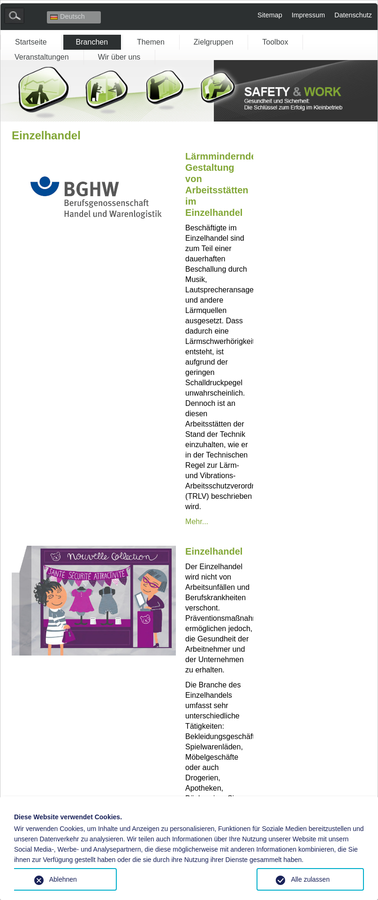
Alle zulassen (310, 879)
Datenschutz (353, 15)
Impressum (308, 15)
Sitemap (269, 15)
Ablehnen (63, 879)
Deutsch (67, 16)
